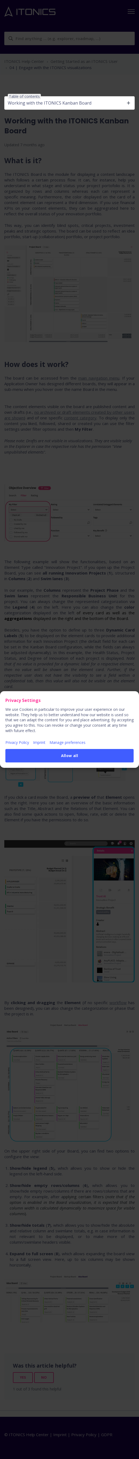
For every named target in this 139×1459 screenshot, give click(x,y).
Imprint (39, 742)
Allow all (69, 755)
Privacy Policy (17, 742)
